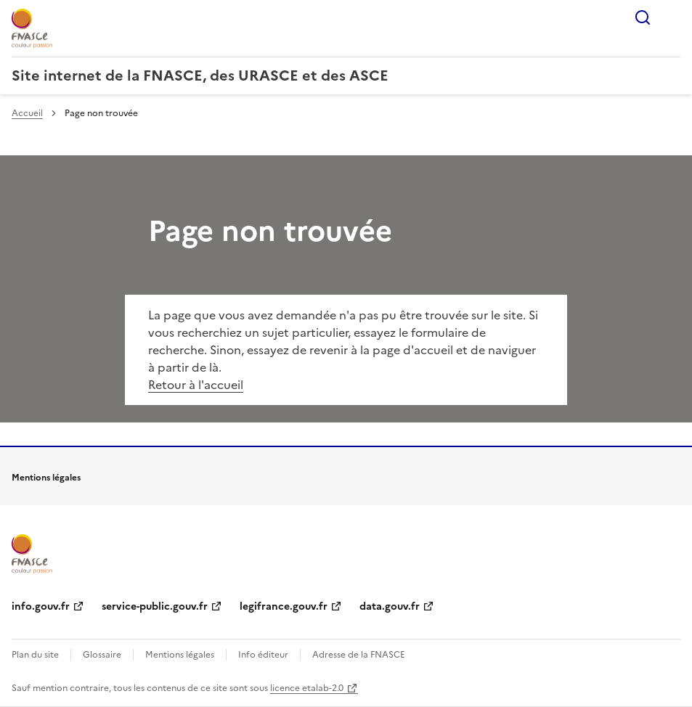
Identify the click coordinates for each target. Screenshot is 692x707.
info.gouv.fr (41, 606)
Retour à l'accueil (195, 384)
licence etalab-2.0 (306, 688)
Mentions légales (179, 654)
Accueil (27, 113)
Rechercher (642, 17)
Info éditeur (263, 654)
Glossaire (102, 654)
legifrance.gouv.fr (283, 606)
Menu (671, 17)
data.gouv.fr (389, 606)
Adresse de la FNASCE (358, 654)
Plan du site (35, 654)
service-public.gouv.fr (155, 606)
